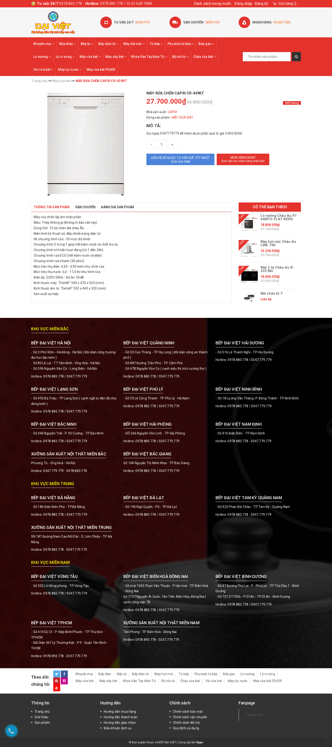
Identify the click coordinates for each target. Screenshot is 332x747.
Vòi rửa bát (43, 69)
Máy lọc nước (70, 69)
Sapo (199, 742)
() (287, 3)
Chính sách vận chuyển (190, 717)
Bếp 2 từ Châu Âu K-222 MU (277, 269)
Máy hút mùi (134, 44)
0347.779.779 (77, 376)
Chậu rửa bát (204, 57)
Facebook (254, 714)
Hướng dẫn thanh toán (120, 717)
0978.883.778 (70, 3)
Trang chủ (42, 711)
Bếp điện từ (108, 44)
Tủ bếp (156, 44)
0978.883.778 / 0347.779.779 (65, 593)
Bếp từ (87, 44)
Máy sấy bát (115, 57)
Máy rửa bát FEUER (100, 69)
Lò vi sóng (65, 57)
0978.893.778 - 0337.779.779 (65, 656)
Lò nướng (42, 57)
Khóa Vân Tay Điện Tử (149, 57)
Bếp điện (67, 44)
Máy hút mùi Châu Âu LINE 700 (278, 243)
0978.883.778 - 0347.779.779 (249, 441)
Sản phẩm (42, 722)
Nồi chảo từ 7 (271, 293)
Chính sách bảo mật (188, 711)
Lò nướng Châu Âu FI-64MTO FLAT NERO (279, 217)
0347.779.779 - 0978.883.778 (65, 471)
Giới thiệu (41, 717)
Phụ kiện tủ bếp (181, 44)
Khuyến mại (43, 44)
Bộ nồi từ (180, 57)
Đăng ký (261, 3)
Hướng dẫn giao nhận (120, 722)
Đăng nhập (243, 3)
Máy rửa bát (90, 57)
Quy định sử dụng (186, 728)
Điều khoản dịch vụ (118, 728)
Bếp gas (206, 44)
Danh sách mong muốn (212, 3)
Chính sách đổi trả (186, 722)
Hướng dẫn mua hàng (120, 711)
